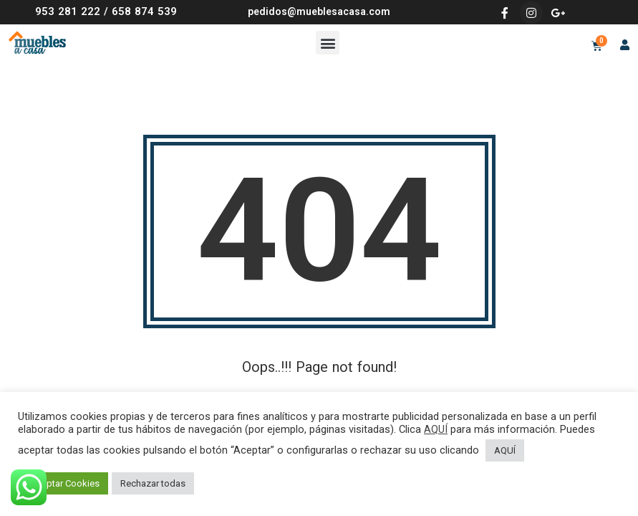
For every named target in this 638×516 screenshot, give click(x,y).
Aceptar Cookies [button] (65, 483)
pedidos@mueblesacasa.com (319, 11)
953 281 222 (67, 11)
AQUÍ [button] (505, 450)
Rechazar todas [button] (152, 483)
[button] (327, 42)
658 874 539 (144, 11)
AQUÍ (436, 429)
